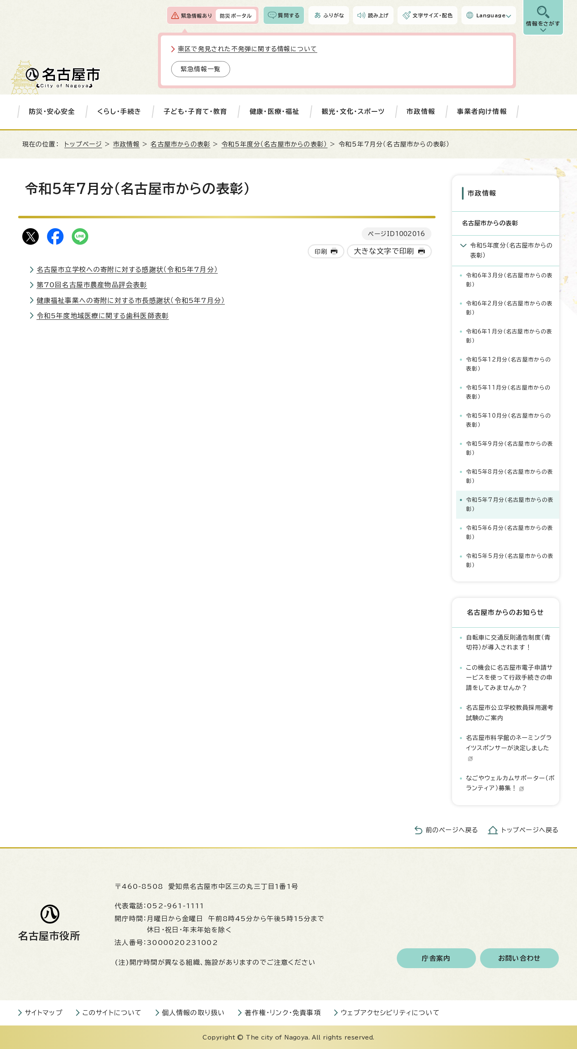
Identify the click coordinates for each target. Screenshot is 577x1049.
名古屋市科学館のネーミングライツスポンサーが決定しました (509, 748)
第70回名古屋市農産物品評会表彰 (92, 284)
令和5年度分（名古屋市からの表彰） (274, 144)
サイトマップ (44, 1012)
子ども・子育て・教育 (196, 111)
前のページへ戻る (452, 830)
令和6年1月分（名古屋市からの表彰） (509, 335)
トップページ (83, 144)
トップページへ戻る (530, 830)
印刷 (321, 251)
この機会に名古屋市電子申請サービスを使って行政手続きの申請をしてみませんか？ (509, 677)
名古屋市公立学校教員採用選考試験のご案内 (510, 712)
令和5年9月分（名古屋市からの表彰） (509, 448)
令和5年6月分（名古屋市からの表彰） (509, 532)
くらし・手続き (119, 111)
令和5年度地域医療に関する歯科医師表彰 (103, 315)
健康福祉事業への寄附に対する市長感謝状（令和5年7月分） (131, 300)
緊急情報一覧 (201, 69)
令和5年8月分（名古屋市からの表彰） (509, 476)
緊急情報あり (196, 15)
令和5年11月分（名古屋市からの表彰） (508, 392)
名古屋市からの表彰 (180, 144)
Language (491, 15)
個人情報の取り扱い (193, 1012)
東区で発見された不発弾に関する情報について (247, 49)
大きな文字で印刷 (384, 251)
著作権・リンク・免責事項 (282, 1012)
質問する (289, 15)
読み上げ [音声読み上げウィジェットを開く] (378, 15)
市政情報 (421, 111)
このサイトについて (112, 1012)
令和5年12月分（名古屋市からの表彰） (508, 364)
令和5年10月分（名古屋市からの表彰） (508, 420)
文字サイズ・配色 (432, 15)
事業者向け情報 (481, 111)
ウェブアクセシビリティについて (390, 1012)
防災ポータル (236, 15)
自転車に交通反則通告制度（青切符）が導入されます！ (508, 642)
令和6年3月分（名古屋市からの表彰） (509, 279)
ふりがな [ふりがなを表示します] (333, 15)
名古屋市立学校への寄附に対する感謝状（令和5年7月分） (127, 269)
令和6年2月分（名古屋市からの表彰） (509, 307)
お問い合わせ (519, 957)
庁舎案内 (436, 957)
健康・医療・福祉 (275, 111)
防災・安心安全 (52, 111)
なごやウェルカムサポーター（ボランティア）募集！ (510, 783)
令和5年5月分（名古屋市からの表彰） (510, 560)
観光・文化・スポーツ (353, 111)
